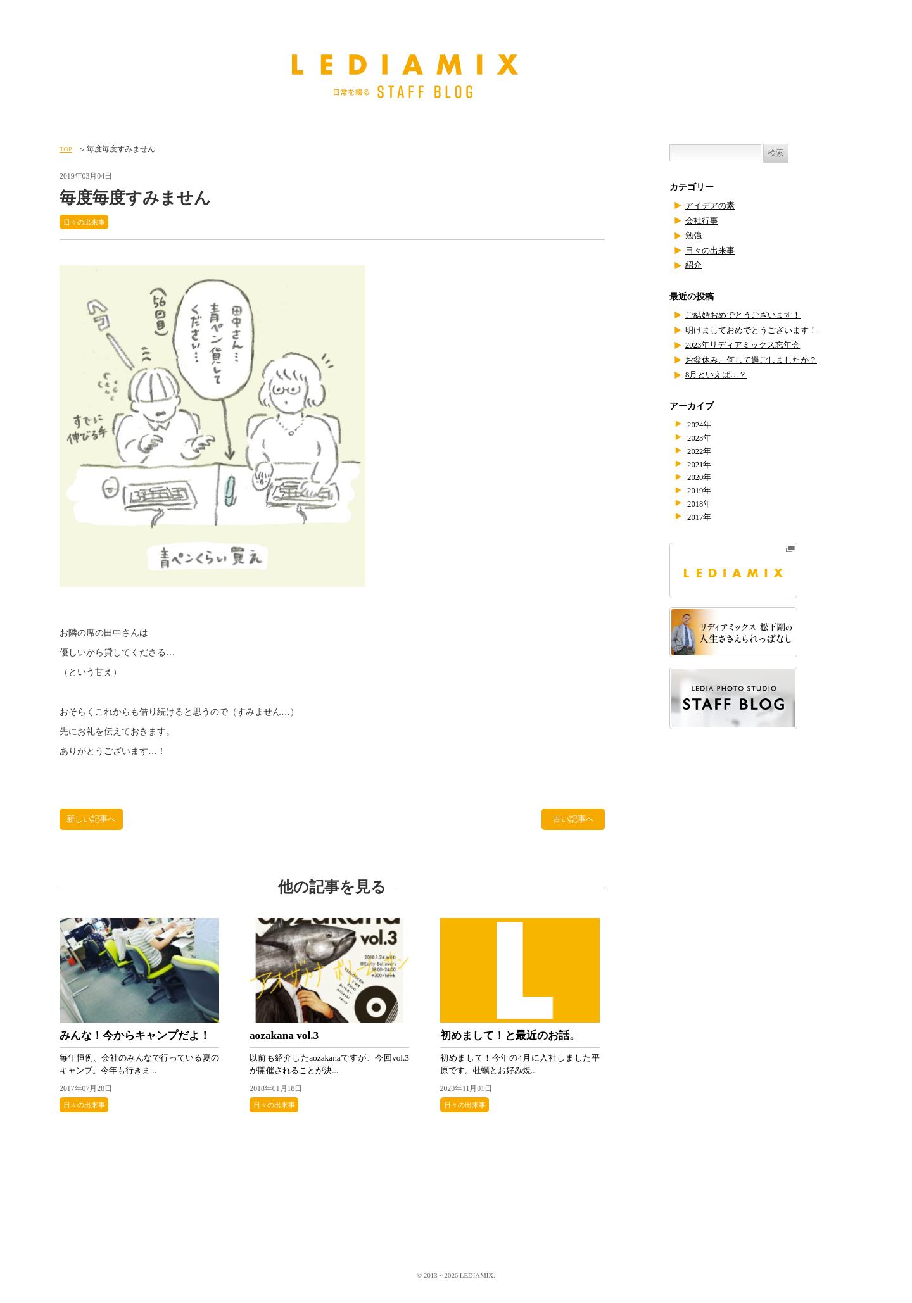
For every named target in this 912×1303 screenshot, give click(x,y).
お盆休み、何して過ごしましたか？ (756, 360)
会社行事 (703, 220)
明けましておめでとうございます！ (756, 330)
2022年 (701, 451)
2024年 (701, 424)
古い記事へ (573, 821)
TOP (66, 149)
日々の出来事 (86, 222)
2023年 (701, 438)
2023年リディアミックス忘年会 (747, 344)
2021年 (701, 464)
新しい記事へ (93, 821)
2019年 (701, 490)
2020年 (701, 477)
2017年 (701, 517)
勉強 (694, 235)
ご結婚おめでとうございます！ (747, 315)
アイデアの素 (711, 205)
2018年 (701, 503)
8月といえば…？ (718, 374)
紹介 (694, 265)
